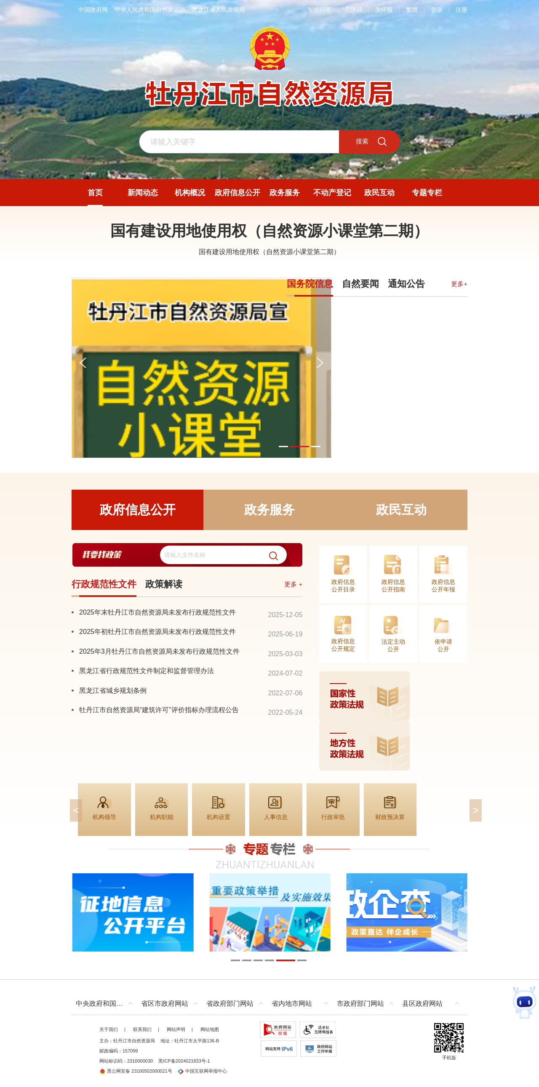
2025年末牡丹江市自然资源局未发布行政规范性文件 (157, 612)
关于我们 (108, 1029)
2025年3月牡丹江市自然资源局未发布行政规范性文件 (159, 651)
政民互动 (401, 510)
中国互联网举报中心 (202, 1071)
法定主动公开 (393, 645)
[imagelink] (393, 721)
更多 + (293, 584)
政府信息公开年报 (443, 585)
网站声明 (176, 1029)
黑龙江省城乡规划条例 (113, 690)
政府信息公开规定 (343, 645)
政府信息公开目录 (343, 585)
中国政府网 (93, 9)
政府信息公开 (138, 510)
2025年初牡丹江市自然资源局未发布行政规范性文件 (157, 631)
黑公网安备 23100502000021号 (135, 1071)
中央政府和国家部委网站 (106, 1003)
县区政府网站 (422, 1003)
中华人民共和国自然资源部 (150, 9)
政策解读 (163, 584)
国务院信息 (310, 283)
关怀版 (384, 9)
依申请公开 (443, 645)
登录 (437, 9)
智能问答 (319, 9)
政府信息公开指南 (393, 585)
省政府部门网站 (229, 1003)
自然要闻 (360, 283)
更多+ (459, 283)
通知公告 (406, 283)
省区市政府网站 (164, 1003)
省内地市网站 (292, 1003)
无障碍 (353, 9)
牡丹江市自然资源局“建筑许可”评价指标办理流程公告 (159, 709)
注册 (461, 9)
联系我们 (142, 1029)
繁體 (412, 9)
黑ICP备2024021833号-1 (184, 1060)
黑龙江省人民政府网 (218, 9)
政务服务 (269, 510)
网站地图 (209, 1029)
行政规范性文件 (104, 584)
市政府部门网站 (360, 1003)
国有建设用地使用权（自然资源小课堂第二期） (269, 230)
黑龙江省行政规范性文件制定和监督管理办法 (146, 670)
